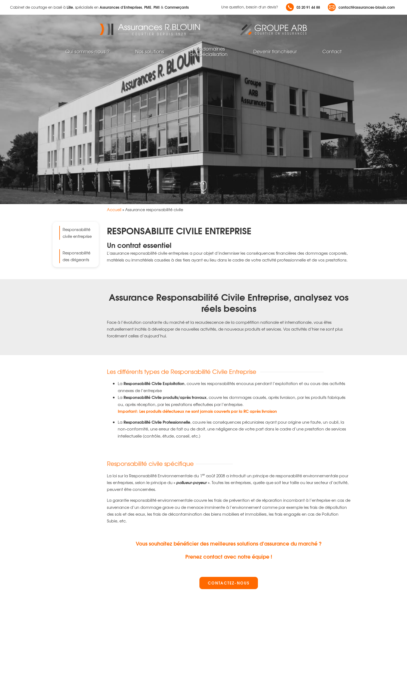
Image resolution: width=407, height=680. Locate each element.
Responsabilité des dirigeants (76, 256)
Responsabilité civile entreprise (77, 232)
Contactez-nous (228, 583)
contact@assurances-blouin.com (361, 7)
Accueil (114, 209)
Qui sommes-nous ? (87, 51)
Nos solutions (149, 51)
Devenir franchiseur (275, 51)
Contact (332, 51)
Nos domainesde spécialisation (209, 51)
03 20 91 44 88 (303, 7)
